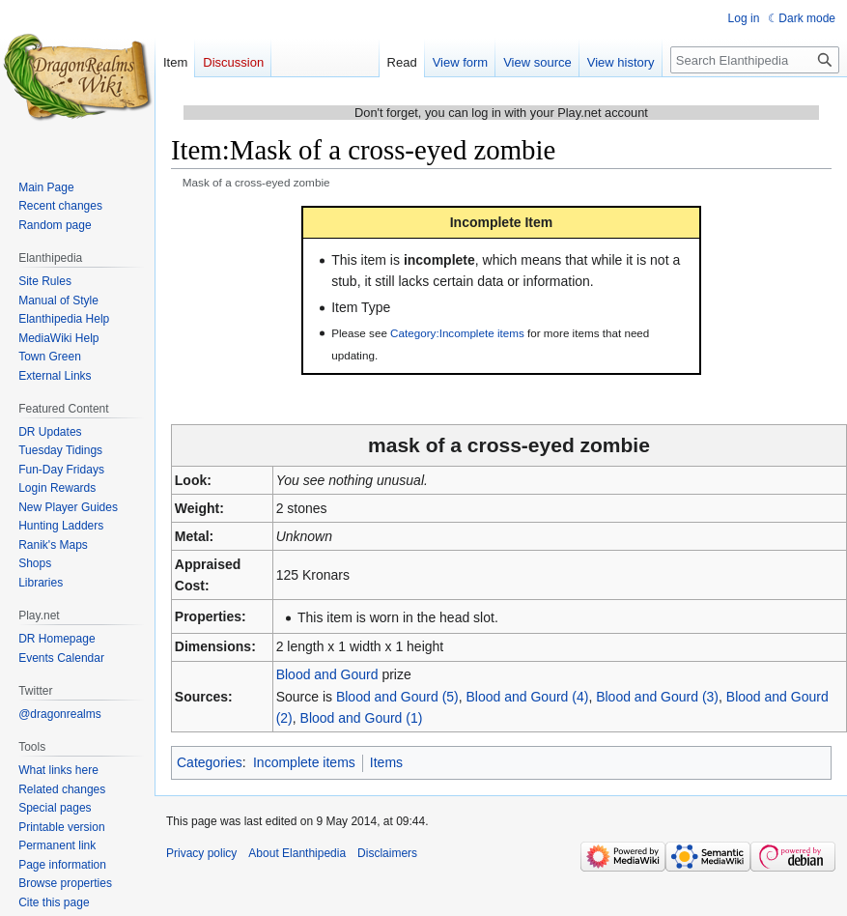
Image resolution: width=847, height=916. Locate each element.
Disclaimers (387, 853)
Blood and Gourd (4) (527, 696)
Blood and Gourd (327, 674)
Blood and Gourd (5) (397, 696)
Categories (209, 762)
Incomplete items (304, 762)
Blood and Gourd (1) (361, 718)
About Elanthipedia (297, 853)
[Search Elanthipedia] (754, 59)
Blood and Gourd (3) (657, 696)
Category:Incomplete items (457, 333)
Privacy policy (201, 853)
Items (386, 762)
